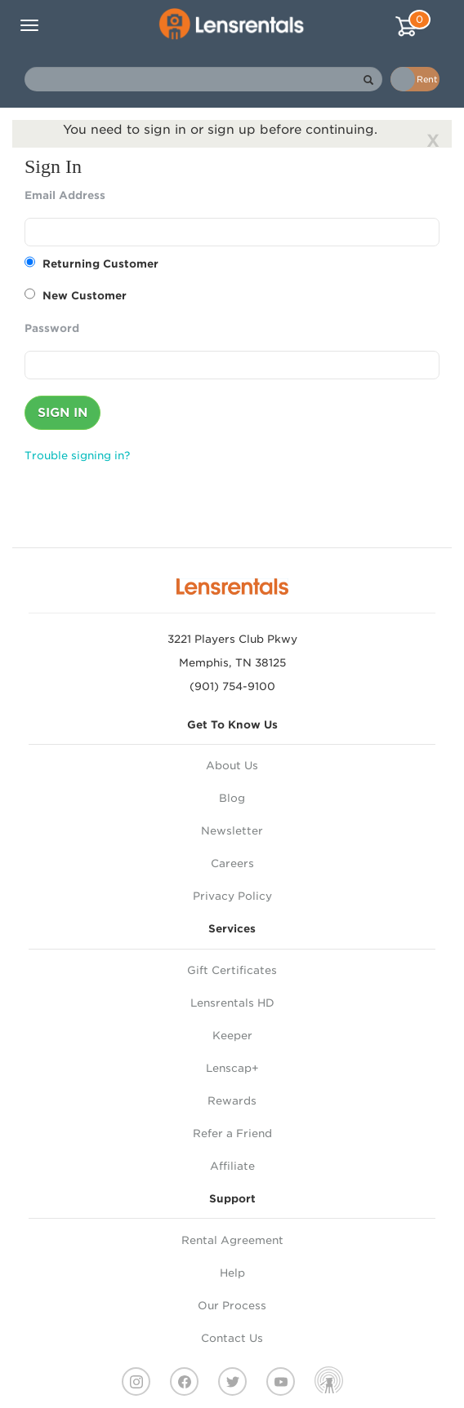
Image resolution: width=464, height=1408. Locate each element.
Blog (232, 798)
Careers (232, 863)
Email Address (65, 195)
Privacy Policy (232, 896)
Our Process (232, 1306)
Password (52, 328)
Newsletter (232, 831)
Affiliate (232, 1166)
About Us (232, 765)
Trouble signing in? (77, 455)
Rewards (232, 1101)
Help (232, 1273)
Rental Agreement (232, 1240)
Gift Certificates (232, 970)
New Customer (76, 295)
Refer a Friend (232, 1133)
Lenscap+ (232, 1068)
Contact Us (232, 1338)
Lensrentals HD (232, 1003)
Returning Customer (91, 263)
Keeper (232, 1035)
